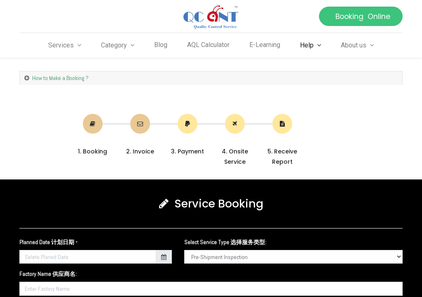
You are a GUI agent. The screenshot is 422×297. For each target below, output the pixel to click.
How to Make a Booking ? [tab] (60, 78)
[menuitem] (160, 45)
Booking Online (360, 16)
